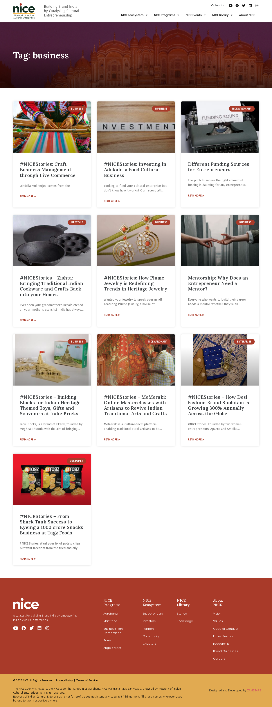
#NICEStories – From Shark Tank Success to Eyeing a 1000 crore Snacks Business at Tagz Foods (51, 524)
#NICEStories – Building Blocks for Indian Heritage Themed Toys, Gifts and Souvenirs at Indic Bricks (50, 405)
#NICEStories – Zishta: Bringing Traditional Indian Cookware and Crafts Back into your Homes (51, 286)
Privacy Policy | (65, 680)
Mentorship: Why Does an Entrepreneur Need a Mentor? (218, 283)
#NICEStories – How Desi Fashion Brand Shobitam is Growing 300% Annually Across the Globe (218, 405)
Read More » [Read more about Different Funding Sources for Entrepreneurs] (196, 195)
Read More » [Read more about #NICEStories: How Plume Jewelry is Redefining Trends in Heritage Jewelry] (112, 314)
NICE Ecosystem (134, 15)
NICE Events (196, 15)
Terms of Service (87, 680)
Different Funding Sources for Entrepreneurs (218, 167)
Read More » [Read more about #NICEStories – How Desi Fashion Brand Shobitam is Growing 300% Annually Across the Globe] (196, 439)
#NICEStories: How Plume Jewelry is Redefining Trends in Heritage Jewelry (135, 283)
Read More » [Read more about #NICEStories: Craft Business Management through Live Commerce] (28, 196)
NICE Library (222, 15)
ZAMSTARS (254, 690)
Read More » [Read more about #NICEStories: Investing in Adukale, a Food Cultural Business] (112, 201)
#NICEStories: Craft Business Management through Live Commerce (48, 169)
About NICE (247, 15)
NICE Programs (166, 15)
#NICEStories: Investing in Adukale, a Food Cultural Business (135, 169)
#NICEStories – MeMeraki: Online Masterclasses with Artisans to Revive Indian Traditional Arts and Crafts (135, 405)
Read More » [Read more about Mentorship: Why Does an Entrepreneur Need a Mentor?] (196, 314)
